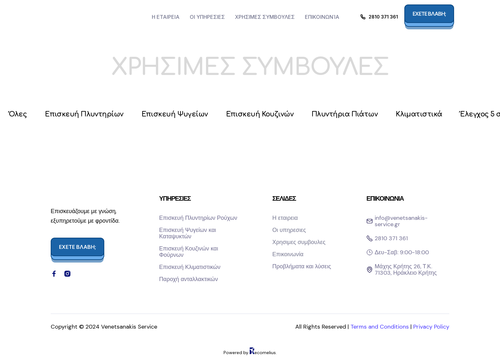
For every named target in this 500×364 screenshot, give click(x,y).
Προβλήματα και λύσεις (301, 267)
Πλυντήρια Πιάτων (354, 115)
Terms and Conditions (380, 333)
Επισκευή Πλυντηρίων (87, 115)
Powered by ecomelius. (250, 359)
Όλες (19, 115)
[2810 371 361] (362, 16)
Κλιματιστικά (431, 115)
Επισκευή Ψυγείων (179, 115)
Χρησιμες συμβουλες (265, 17)
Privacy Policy (431, 333)
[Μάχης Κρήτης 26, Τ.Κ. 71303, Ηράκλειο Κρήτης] (369, 270)
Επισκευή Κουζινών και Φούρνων (188, 252)
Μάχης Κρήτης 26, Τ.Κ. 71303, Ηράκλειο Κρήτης (406, 270)
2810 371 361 (383, 16)
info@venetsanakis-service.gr (401, 222)
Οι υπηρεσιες (207, 17)
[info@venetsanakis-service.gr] (369, 222)
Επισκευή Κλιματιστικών (189, 267)
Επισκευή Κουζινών (266, 115)
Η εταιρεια (166, 17)
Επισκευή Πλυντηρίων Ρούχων (198, 218)
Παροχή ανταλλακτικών (188, 280)
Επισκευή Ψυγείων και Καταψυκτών (187, 234)
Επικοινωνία (322, 17)
